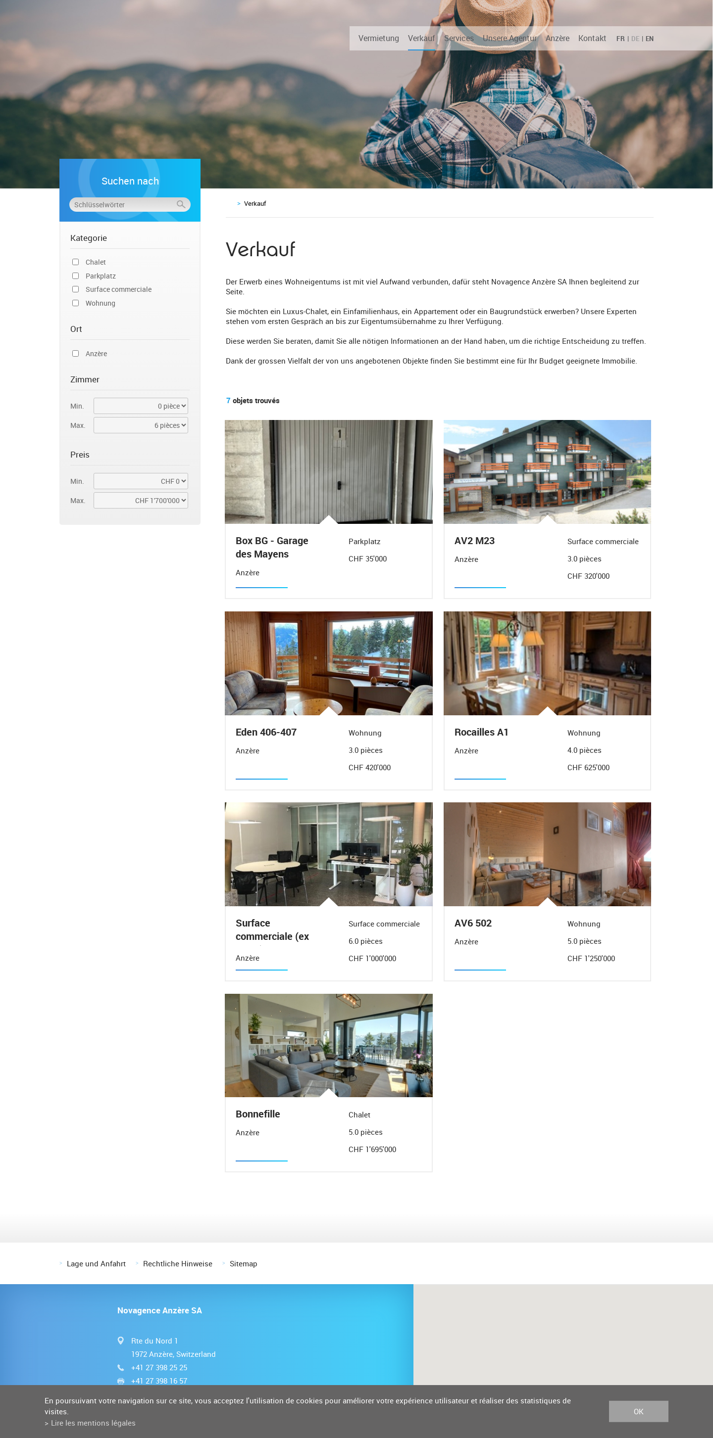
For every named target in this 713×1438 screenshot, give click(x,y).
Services (459, 38)
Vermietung (378, 38)
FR (620, 38)
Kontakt (592, 38)
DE (635, 38)
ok (639, 1411)
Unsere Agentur (510, 38)
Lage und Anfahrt (96, 1262)
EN (650, 38)
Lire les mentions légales (93, 1423)
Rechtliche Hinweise (177, 1262)
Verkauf (421, 38)
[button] (563, 1344)
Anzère (557, 38)
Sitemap (243, 1262)
